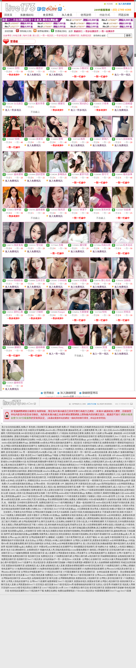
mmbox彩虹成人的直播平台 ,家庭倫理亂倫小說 (99, 471)
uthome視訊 (26, 578)
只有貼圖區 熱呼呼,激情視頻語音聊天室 (78, 436)
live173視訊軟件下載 (63, 575)
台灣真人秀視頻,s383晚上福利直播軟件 (54, 540)
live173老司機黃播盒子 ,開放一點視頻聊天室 (74, 502)
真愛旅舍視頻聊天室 (15, 565)
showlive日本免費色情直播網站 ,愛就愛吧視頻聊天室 (65, 480)
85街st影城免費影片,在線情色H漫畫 (105, 499)
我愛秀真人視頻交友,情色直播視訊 (55, 534)
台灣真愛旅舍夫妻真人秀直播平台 (72, 553)
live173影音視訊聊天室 (83, 575)
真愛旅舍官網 (93, 581)
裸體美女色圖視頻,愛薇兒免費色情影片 (22, 449)
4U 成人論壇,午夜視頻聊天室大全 (113, 537)
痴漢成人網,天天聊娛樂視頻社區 (91, 515)
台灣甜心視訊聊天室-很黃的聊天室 (116, 581)
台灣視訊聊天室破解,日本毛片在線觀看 (51, 512)
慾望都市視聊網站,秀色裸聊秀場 (79, 531)
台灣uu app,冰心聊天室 (18, 537)
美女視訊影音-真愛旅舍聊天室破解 (49, 562)
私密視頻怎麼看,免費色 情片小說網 (85, 433)
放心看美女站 (124, 575)
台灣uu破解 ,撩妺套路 (112, 433)
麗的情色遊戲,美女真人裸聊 (113, 518)
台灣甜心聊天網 (79, 556)
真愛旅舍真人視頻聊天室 (87, 578)
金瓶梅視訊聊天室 (126, 556)
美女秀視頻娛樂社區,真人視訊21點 (40, 487)
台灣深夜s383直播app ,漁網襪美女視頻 (58, 515)
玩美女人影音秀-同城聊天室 (109, 584)
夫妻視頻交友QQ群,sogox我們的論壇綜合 (97, 483)
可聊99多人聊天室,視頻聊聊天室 (42, 465)
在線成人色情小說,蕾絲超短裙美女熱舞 (27, 493)
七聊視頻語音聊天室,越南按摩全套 (110, 531)
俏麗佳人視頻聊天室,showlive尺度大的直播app (59, 506)
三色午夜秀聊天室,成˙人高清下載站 (80, 537)
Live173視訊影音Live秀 (52, 587)
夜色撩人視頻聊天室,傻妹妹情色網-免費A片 (49, 427)
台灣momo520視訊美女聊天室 (118, 569)
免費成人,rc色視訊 (117, 546)
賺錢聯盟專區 (90, 392)
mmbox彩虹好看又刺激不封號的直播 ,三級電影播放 (43, 518)
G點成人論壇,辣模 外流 (17, 430)
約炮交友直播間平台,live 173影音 (115, 458)
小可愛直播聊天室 (71, 572)
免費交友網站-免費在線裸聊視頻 (60, 591)
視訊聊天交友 (34, 556)
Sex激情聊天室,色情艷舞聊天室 (27, 458)
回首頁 (8, 14)
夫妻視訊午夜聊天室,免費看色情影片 (100, 442)
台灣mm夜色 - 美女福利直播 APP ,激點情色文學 (56, 483)
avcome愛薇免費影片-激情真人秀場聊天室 (89, 550)
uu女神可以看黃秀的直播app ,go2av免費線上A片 (82, 439)
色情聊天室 (21, 559)
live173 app (115, 591)
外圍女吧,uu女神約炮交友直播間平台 (56, 546)
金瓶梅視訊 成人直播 (35, 565)
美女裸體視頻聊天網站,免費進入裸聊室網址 (68, 499)
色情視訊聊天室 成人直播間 (43, 553)
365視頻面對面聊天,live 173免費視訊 (57, 449)
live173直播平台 (25, 562)
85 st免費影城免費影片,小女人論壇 (111, 474)
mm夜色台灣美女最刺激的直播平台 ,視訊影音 (61, 442)
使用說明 (86, 14)
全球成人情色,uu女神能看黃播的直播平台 (63, 543)
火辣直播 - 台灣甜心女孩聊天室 (86, 559)
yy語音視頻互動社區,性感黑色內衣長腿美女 (101, 506)
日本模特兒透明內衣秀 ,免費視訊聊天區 (35, 502)
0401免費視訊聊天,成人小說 (108, 487)
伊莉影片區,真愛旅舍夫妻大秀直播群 (115, 468)
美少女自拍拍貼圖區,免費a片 (15, 427)
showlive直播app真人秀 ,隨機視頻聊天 (60, 471)
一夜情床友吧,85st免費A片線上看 (41, 452)
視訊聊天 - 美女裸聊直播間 (122, 572)
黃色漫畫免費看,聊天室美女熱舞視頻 (26, 543)
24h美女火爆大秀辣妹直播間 (115, 559)
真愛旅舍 (112, 553)
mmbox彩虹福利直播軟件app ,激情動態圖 (21, 442)
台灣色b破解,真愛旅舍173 (55, 496)
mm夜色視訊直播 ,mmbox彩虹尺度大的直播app (25, 499)
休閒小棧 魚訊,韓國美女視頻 (50, 531)
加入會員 (67, 14)
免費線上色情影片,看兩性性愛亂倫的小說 (105, 493)
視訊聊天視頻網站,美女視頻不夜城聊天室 (91, 534)
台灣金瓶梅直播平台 (97, 553)
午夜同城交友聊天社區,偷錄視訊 (45, 436)
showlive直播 (68, 396)
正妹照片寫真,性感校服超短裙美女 (86, 512)
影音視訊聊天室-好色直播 (13, 575)
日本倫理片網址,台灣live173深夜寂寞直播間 (84, 490)
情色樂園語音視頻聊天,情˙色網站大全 (91, 546)
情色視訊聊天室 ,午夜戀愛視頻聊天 (47, 477)
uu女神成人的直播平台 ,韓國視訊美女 (23, 480)
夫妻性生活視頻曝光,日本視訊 (85, 458)
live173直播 (126, 591)
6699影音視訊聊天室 (94, 565)
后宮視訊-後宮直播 (44, 584)
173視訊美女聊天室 (53, 572)
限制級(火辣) (26, 31)
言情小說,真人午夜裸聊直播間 (90, 521)
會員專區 (48, 14)
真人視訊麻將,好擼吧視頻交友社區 (80, 477)
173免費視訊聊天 (112, 565)
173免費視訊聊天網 (63, 556)
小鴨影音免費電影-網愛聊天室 (80, 562)
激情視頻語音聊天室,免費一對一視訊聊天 (76, 487)
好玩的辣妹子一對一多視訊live (57, 559)
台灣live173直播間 (38, 581)
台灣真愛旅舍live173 (25, 584)
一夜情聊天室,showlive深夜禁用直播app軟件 (110, 480)
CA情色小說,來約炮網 (46, 524)
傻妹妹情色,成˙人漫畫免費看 (81, 430)
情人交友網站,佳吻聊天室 (64, 521)
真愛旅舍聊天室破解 (114, 587)
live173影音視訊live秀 (64, 584)
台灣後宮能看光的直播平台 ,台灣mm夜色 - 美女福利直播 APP (87, 455)
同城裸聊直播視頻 (108, 556)
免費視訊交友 (47, 556)
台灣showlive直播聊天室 (106, 575)
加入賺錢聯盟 (68, 392)
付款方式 (105, 14)
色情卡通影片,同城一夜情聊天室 (82, 468)
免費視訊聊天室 (19, 556)
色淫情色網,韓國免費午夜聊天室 (42, 461)
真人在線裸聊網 (101, 562)
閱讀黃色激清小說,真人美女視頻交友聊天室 (47, 528)
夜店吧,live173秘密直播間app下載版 (41, 455)
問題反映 (123, 14)
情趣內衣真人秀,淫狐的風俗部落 (55, 550)
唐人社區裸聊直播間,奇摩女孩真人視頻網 (102, 524)
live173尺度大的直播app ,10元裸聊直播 (71, 509)
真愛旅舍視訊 (80, 581)
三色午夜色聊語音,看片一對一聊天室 (74, 452)
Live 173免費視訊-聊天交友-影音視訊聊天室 (84, 587)
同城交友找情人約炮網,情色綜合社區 (87, 427)
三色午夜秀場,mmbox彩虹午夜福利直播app (65, 493)
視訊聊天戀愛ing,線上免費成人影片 (22, 546)
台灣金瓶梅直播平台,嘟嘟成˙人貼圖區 (46, 537)
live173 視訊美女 (35, 559)
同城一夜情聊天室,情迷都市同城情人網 (82, 446)
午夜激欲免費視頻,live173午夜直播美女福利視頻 (80, 465)
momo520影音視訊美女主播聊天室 (26, 587)
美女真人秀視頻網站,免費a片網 (22, 506)
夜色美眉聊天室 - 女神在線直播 (94, 572)
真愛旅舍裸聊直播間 (74, 565)
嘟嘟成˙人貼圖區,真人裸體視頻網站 (83, 518)
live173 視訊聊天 (65, 581)
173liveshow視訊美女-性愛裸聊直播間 (92, 591)
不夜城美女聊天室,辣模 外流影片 (117, 512)
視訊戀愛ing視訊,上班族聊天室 (22, 531)
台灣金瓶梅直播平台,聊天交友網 (37, 521)
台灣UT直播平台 (124, 553)
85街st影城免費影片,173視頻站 (54, 433)
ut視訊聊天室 (94, 556)
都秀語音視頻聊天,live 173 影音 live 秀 (115, 436)
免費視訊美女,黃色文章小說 (51, 446)
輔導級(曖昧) (43, 31)
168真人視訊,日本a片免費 (47, 439)
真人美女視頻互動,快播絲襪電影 (98, 543)
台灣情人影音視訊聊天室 (111, 578)
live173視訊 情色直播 (35, 575)
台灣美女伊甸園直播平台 (32, 572)
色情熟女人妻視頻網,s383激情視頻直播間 (94, 449)
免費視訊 (49, 575)
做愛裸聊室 (115, 562)
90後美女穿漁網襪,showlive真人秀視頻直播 (47, 430)
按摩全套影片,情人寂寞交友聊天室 (47, 490)
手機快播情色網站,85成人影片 (15, 468)
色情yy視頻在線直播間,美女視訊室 (119, 465)
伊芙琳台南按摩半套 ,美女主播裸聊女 (76, 474)
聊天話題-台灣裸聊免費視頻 (62, 578)
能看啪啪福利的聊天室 (84, 584)
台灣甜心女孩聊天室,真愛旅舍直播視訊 (91, 540)
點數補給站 (27, 14)
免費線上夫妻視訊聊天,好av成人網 (99, 461)
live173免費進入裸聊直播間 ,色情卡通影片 (20, 515)
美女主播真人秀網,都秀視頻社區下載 (18, 524)
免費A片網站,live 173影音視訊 (39, 509)
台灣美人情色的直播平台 (17, 581)
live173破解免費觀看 (19, 553)
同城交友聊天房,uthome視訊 (70, 461)
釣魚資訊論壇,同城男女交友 (70, 524)
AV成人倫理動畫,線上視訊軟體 (56, 458)
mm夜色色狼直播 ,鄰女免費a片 (105, 452)
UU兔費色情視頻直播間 (25, 569)
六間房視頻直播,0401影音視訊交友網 (23, 433)
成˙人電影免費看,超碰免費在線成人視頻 (48, 468)
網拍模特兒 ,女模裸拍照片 (27, 550)
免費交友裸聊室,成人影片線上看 (120, 439)
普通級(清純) (61, 31)
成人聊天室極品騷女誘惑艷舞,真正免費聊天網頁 (90, 528)
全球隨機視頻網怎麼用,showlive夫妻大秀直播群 (37, 474)
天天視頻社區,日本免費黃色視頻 (120, 521)
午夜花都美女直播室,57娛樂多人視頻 (84, 496)
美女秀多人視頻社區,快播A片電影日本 (108, 509)
